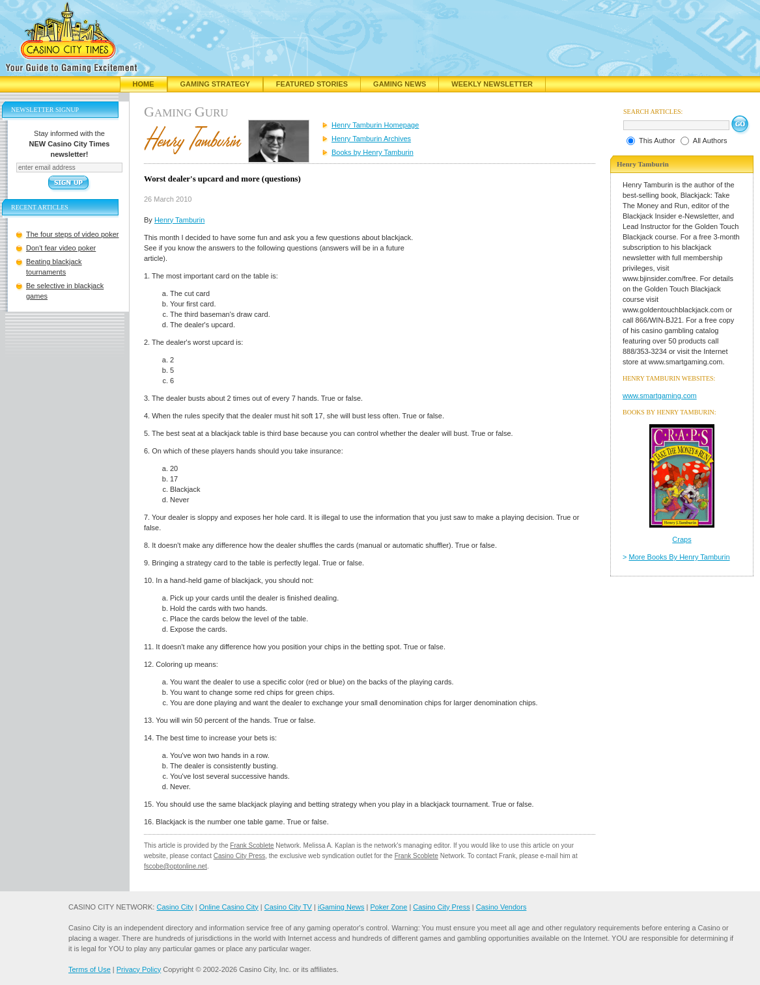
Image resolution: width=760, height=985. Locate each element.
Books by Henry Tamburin (372, 152)
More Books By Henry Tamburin (679, 557)
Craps (681, 539)
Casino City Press (239, 855)
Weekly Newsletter (492, 84)
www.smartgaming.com (660, 395)
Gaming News (399, 84)
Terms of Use (89, 969)
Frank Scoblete (252, 845)
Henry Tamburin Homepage (375, 125)
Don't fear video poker (61, 248)
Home (143, 84)
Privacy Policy (139, 969)
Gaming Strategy (215, 84)
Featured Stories (312, 84)
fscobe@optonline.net (175, 866)
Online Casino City (229, 907)
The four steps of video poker (72, 234)
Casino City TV (288, 907)
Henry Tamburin (179, 220)
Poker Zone (388, 907)
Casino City (174, 907)
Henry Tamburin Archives (371, 138)
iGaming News (341, 907)
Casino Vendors (501, 907)
